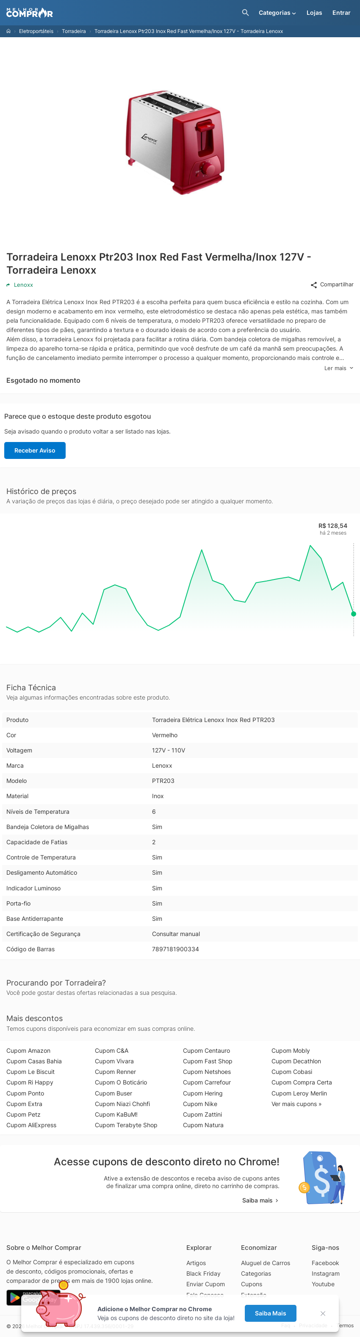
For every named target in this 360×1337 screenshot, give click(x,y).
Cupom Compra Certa (301, 1082)
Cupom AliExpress (31, 1124)
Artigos (196, 1262)
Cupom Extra (24, 1103)
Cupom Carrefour (207, 1082)
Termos (345, 1326)
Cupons (251, 1284)
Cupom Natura (203, 1124)
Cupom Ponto (25, 1093)
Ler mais (339, 368)
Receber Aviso (34, 450)
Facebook (325, 1262)
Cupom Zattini (202, 1114)
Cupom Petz (23, 1114)
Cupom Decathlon (296, 1061)
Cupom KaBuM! (116, 1114)
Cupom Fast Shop (208, 1061)
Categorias (256, 1273)
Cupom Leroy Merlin (299, 1093)
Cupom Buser (113, 1093)
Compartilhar (332, 284)
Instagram (326, 1273)
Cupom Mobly (290, 1050)
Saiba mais (261, 1200)
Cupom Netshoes (207, 1071)
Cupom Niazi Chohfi (122, 1103)
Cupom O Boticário (121, 1082)
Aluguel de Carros (265, 1262)
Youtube (323, 1284)
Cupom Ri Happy (29, 1082)
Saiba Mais (270, 1313)
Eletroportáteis (36, 31)
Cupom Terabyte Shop (126, 1124)
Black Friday (203, 1273)
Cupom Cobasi (291, 1071)
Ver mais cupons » (296, 1103)
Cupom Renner (115, 1071)
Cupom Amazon (28, 1050)
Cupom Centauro (206, 1050)
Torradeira (74, 31)
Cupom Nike (200, 1103)
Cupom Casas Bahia (34, 1061)
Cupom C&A (111, 1050)
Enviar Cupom (205, 1284)
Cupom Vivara (114, 1061)
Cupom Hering (203, 1093)
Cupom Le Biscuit (30, 1071)
